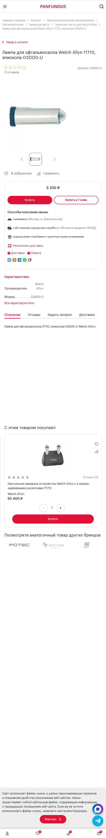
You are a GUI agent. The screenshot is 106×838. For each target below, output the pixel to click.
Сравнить (48, 173)
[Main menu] (5, 6)
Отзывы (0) (36, 477)
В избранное (17, 173)
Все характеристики (19, 303)
